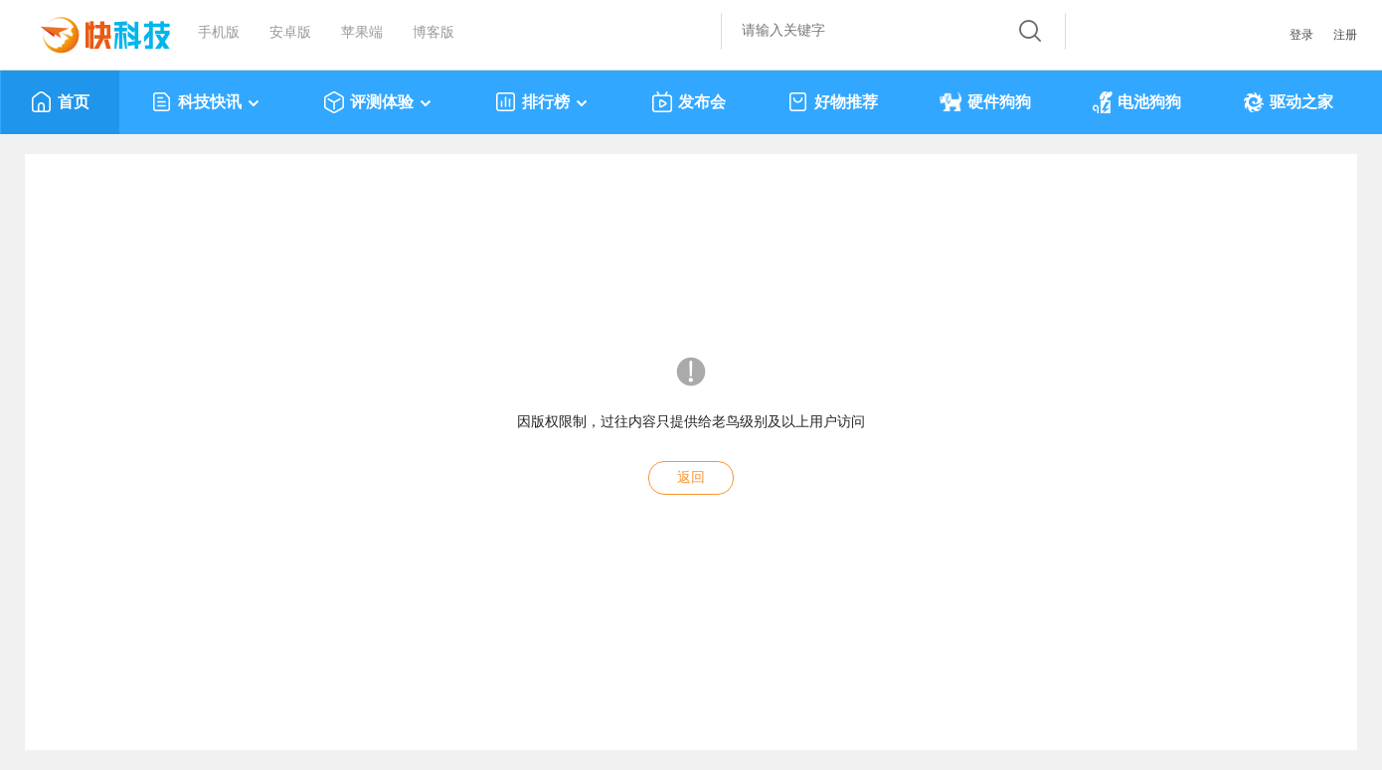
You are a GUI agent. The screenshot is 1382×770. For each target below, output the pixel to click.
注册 (1345, 35)
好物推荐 (832, 102)
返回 (691, 477)
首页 (60, 102)
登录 (1301, 35)
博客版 (433, 32)
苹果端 (362, 32)
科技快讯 (206, 102)
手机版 (219, 32)
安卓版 (290, 32)
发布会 (688, 102)
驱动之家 (1288, 102)
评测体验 (378, 102)
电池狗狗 (1137, 102)
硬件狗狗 (985, 102)
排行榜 (542, 102)
